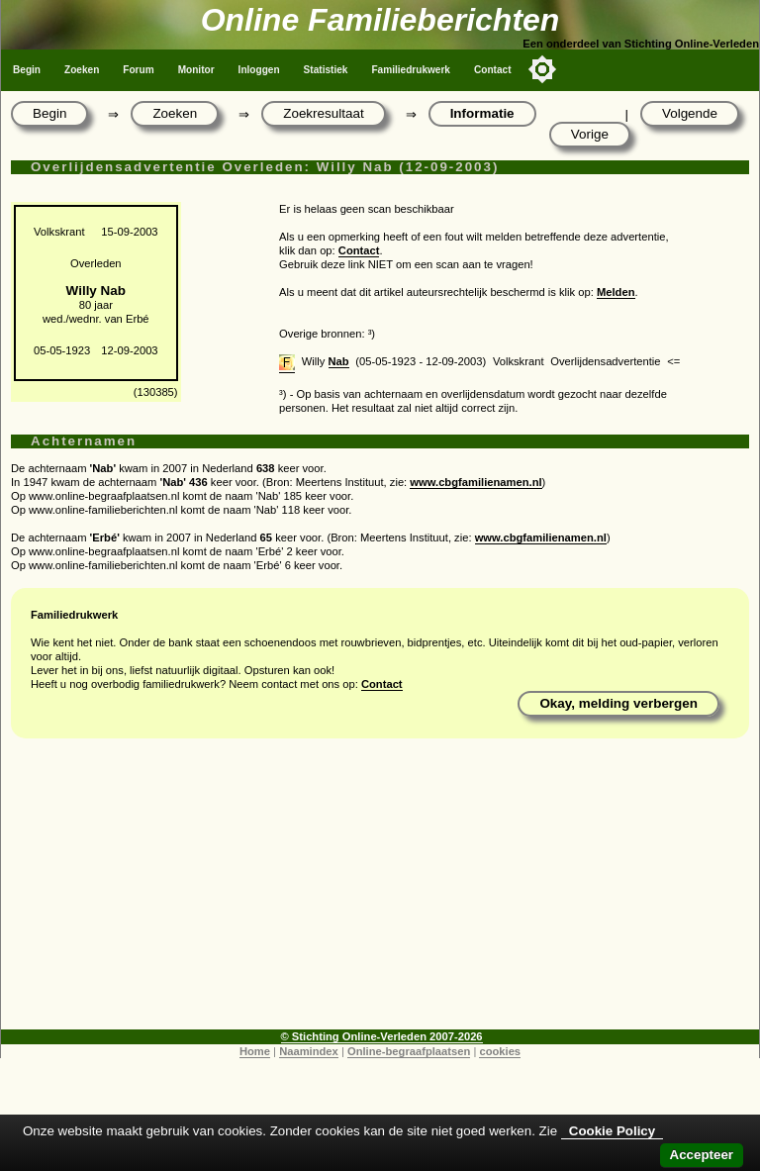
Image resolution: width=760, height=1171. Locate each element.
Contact (493, 69)
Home (254, 1051)
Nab (339, 361)
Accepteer (701, 1154)
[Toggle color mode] (542, 69)
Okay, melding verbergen (618, 703)
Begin (27, 69)
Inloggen (259, 69)
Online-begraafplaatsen (408, 1051)
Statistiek (326, 69)
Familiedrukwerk (410, 69)
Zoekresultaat (323, 113)
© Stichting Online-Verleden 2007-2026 (382, 1036)
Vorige (590, 134)
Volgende (689, 113)
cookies (500, 1051)
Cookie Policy (612, 1130)
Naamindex (308, 1051)
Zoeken (81, 69)
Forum (138, 69)
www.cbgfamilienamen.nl (475, 482)
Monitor (196, 69)
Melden (616, 292)
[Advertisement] (380, 890)
